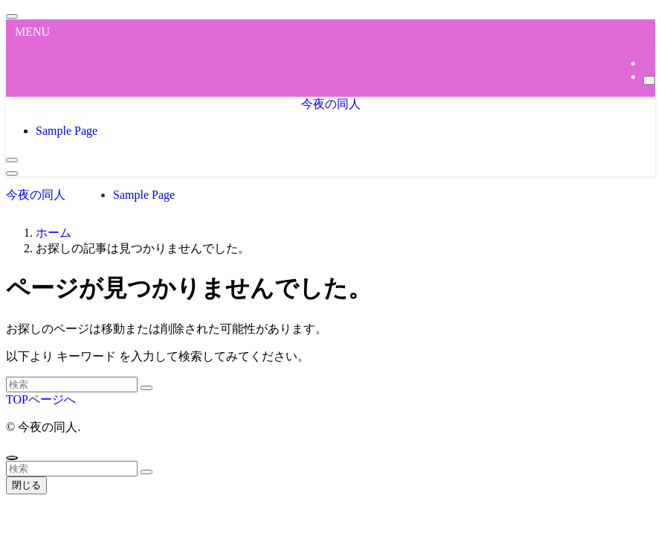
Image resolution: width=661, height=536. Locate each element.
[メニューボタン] (12, 173)
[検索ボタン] (12, 160)
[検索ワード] (72, 384)
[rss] (647, 63)
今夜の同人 (331, 104)
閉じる (26, 485)
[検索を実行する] (146, 388)
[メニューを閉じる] (12, 16)
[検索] (649, 80)
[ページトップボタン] (12, 458)
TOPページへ (41, 399)
